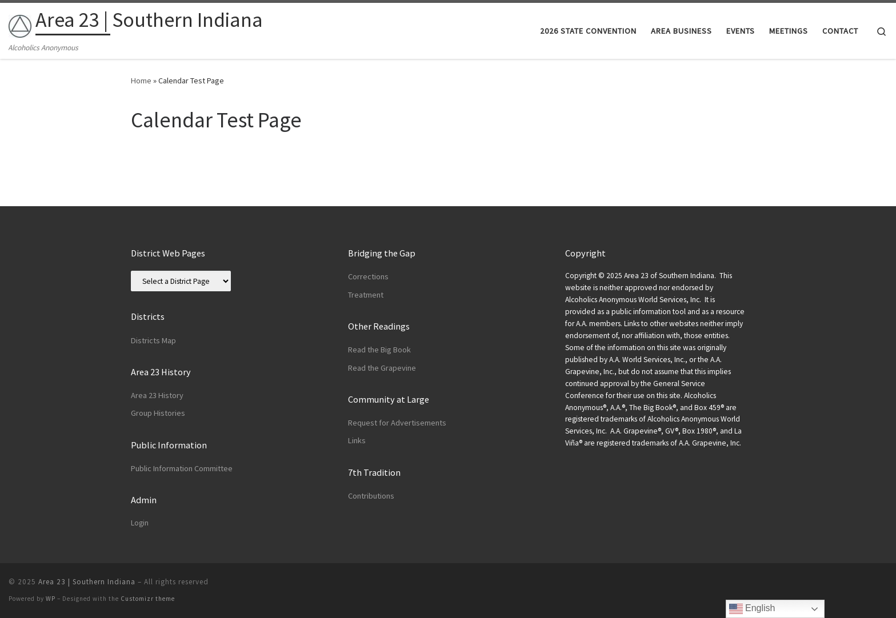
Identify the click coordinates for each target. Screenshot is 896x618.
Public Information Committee (182, 468)
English (752, 609)
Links (357, 440)
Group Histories (158, 413)
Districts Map (153, 340)
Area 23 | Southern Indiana (86, 582)
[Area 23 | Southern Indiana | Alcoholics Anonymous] (20, 24)
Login (140, 523)
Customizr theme (148, 599)
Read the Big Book (379, 349)
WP (50, 599)
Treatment (365, 295)
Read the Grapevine (382, 368)
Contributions (371, 496)
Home (141, 80)
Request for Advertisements (397, 423)
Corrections (368, 276)
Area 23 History (157, 395)
